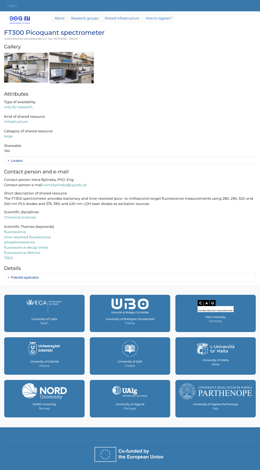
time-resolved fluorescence (27, 237)
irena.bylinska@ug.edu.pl (65, 185)
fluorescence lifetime (22, 252)
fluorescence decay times (26, 247)
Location (17, 160)
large (8, 136)
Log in (12, 5)
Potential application (25, 277)
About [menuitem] (60, 18)
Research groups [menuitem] (84, 18)
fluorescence (15, 232)
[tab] (130, 161)
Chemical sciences (20, 217)
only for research (18, 107)
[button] (26, 69)
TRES (8, 258)
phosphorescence (19, 242)
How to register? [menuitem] (159, 18)
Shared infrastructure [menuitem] (122, 18)
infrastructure (16, 121)
